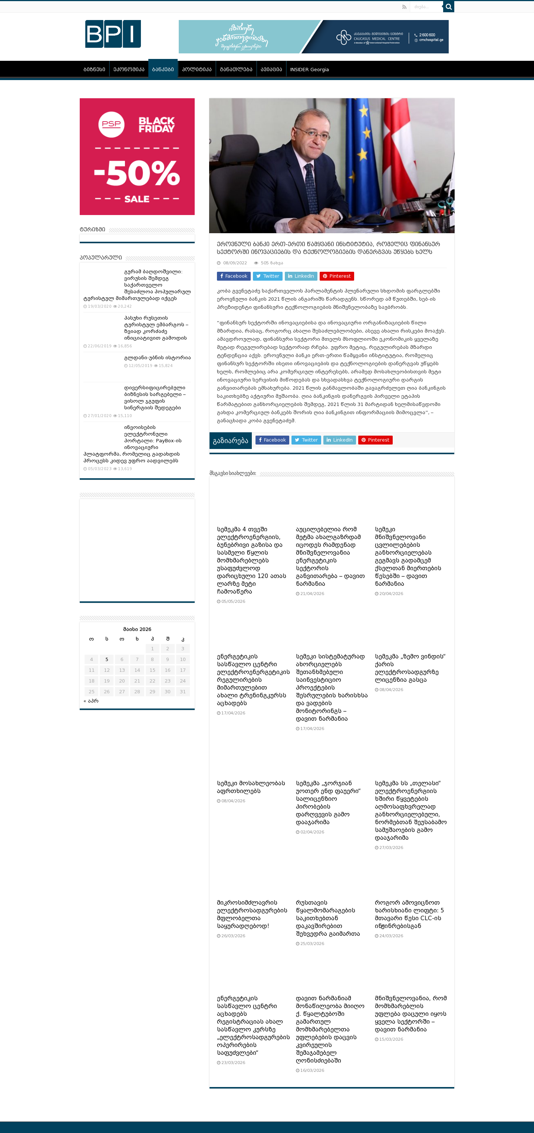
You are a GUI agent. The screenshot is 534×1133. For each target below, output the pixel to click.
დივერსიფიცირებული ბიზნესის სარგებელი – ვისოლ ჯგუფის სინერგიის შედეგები (155, 397)
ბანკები (163, 69)
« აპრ (91, 701)
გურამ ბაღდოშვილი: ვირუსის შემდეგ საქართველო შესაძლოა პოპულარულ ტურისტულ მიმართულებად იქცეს (137, 284)
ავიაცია (271, 69)
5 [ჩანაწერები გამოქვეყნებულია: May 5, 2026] (106, 659)
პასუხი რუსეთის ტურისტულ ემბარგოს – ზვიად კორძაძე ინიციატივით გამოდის (156, 328)
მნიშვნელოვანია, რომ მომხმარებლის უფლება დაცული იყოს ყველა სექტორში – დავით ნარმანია (411, 1014)
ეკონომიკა (129, 69)
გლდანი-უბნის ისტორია (157, 357)
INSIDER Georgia (309, 69)
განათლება (236, 69)
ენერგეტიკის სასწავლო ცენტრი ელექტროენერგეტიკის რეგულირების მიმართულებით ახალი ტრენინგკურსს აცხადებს (253, 680)
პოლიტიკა (197, 69)
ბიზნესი (94, 69)
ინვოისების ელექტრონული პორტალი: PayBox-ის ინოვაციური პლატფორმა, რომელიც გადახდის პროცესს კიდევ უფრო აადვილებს (132, 444)
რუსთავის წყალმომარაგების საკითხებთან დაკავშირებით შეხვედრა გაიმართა (328, 918)
